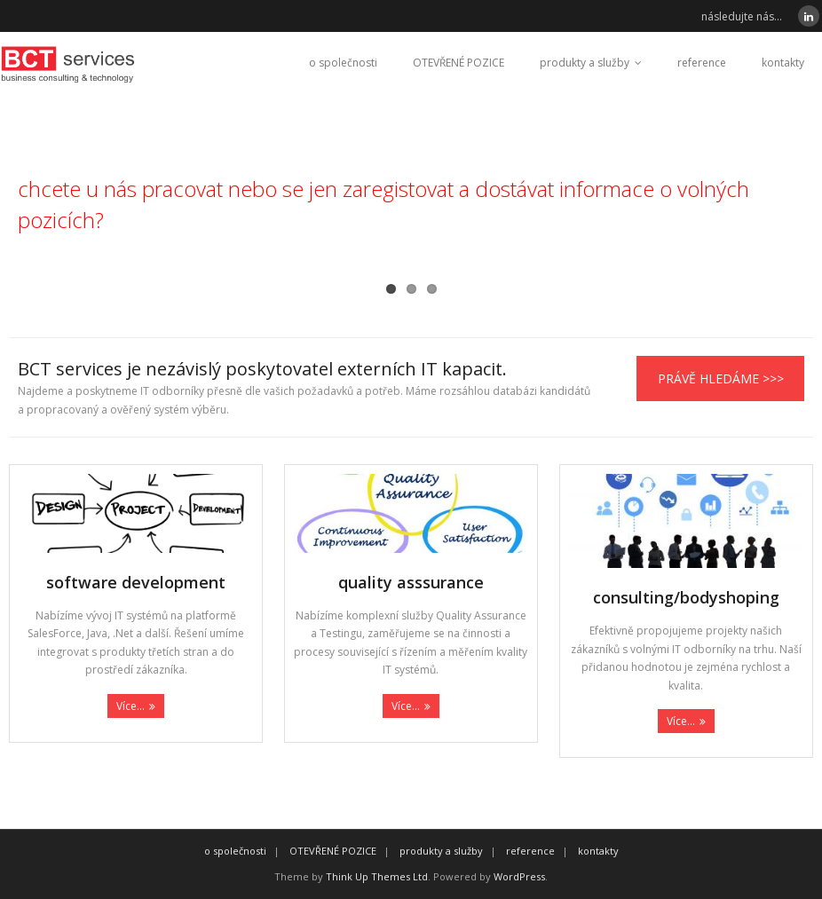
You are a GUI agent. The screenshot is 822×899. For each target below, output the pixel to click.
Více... (130, 706)
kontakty (783, 62)
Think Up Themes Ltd (377, 876)
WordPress (519, 876)
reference (701, 62)
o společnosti (343, 62)
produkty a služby (584, 62)
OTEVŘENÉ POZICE (458, 62)
